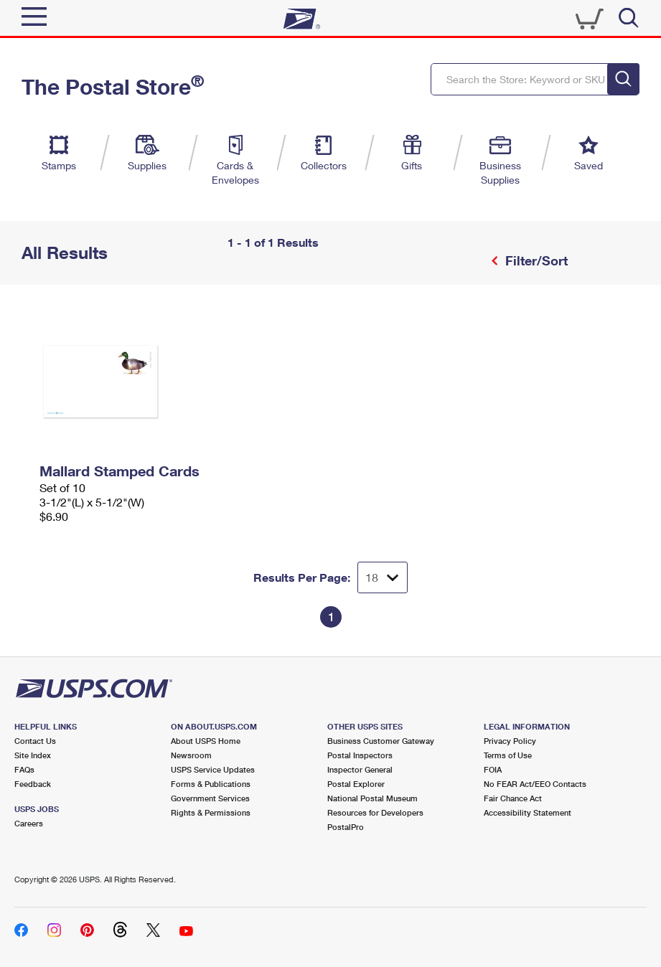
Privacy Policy (510, 740)
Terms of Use (508, 755)
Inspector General (360, 769)
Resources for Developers (375, 812)
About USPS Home (205, 740)
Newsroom (191, 755)
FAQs (24, 769)
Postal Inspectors (360, 755)
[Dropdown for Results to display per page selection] (382, 577)
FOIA (493, 769)
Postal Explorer (356, 783)
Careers (28, 823)
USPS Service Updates (213, 769)
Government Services (210, 798)
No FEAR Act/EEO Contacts (535, 783)
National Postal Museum (372, 798)
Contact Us (35, 740)
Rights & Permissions (210, 812)
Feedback (32, 783)
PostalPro (345, 826)
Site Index (32, 755)
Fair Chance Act (513, 798)
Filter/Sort (535, 260)
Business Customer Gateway (380, 740)
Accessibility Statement (527, 812)
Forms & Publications (210, 783)
